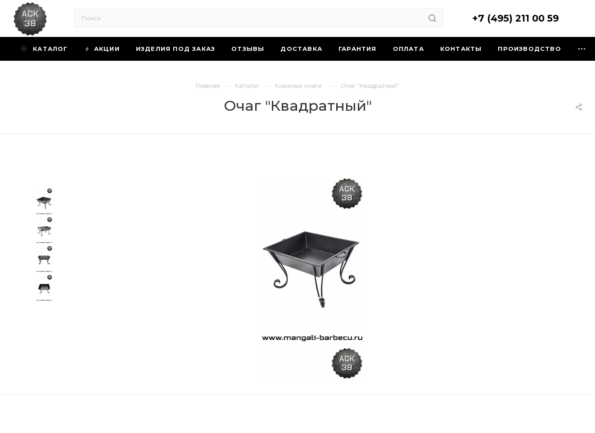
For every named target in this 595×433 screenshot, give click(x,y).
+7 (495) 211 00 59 (515, 18)
